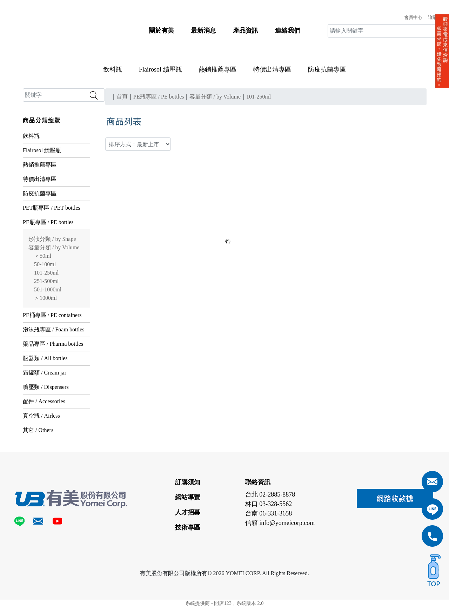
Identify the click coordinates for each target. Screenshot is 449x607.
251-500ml (46, 281)
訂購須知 (187, 482)
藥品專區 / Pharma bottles (53, 344)
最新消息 (203, 30)
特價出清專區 (272, 69)
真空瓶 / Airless (41, 416)
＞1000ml (45, 298)
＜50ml (42, 256)
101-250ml (46, 273)
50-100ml (45, 264)
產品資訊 (245, 30)
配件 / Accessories (44, 401)
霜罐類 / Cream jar (44, 373)
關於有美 (161, 30)
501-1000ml (47, 289)
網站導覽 (187, 497)
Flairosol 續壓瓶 (160, 69)
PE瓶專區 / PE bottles (48, 222)
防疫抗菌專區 (327, 69)
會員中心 (413, 17)
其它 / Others (38, 430)
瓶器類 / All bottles (45, 358)
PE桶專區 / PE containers (52, 315)
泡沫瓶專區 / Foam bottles (54, 329)
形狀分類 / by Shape (52, 239)
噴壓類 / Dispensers (46, 387)
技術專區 (187, 527)
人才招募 (187, 512)
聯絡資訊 (257, 482)
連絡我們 (287, 30)
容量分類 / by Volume (54, 247)
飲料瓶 (112, 69)
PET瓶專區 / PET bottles (51, 208)
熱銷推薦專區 (217, 69)
